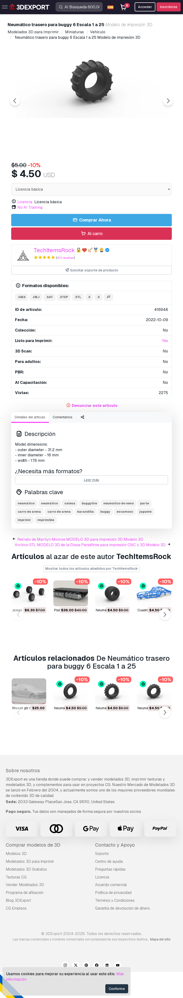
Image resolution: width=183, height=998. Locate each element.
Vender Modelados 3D (25, 910)
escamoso (125, 538)
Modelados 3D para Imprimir (30, 887)
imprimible (45, 546)
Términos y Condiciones (115, 926)
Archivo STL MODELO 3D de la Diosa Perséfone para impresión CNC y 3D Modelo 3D (90, 571)
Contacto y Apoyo (115, 871)
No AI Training (29, 233)
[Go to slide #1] (35, 170)
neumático (26, 529)
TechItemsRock (54, 276)
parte (144, 529)
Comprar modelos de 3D (33, 871)
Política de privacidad (113, 918)
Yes (165, 366)
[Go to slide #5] (157, 170)
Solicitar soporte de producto (91, 296)
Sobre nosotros (23, 797)
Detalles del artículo (30, 443)
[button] (164, 640)
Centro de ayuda (109, 887)
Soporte (102, 879)
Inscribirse (168, 7)
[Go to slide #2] (65, 170)
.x (89, 323)
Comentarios (62, 443)
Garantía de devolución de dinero (122, 934)
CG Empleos (16, 934)
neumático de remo (118, 529)
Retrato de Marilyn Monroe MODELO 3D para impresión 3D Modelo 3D (80, 565)
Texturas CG (16, 903)
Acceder (145, 7)
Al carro (91, 260)
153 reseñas (65, 284)
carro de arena (29, 538)
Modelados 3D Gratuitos (26, 895)
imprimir (24, 546)
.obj (36, 323)
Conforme (117, 989)
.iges (22, 323)
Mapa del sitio (160, 965)
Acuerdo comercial (111, 910)
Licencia (102, 903)
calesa (69, 529)
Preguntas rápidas (110, 895)
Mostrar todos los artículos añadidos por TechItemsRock (91, 595)
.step (63, 323)
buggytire (89, 529)
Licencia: (25, 228)
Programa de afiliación (24, 918)
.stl (78, 323)
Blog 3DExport (18, 926)
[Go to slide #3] (96, 170)
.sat (49, 323)
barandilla (85, 538)
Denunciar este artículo (94, 431)
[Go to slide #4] (126, 170)
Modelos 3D (16, 879)
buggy (105, 538)
